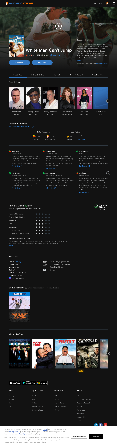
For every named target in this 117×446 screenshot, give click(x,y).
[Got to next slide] (108, 101)
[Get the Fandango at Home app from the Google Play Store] (29, 383)
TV (10, 403)
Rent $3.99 (19, 63)
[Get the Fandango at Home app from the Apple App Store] (15, 383)
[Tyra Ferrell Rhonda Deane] (84, 101)
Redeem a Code (37, 410)
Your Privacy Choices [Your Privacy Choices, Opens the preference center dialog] (79, 436)
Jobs (79, 421)
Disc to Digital (59, 403)
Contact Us (81, 410)
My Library (35, 396)
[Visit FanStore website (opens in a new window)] (113, 3)
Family (57, 399)
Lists (56, 396)
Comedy (18, 262)
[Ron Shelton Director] (16, 101)
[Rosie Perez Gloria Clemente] (67, 101)
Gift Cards (58, 410)
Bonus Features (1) (76, 75)
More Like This (97, 75)
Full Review (17, 166)
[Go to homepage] (19, 3)
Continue (96, 436)
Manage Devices (37, 406)
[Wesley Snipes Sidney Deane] (33, 101)
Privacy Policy (13, 432)
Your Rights (23, 434)
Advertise (80, 413)
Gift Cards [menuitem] (98, 3)
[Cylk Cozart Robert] (101, 101)
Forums (79, 406)
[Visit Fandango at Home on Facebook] (101, 425)
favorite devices (102, 63)
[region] (58, 436)
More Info (57, 75)
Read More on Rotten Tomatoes (21, 127)
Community (70, 140)
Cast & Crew (17, 75)
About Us (80, 396)
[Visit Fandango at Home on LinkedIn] (96, 425)
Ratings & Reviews (38, 75)
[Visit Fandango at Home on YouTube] (105, 425)
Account (34, 399)
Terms (45, 429)
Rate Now (81, 140)
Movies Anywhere (61, 406)
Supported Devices (84, 399)
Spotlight (12, 396)
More (79, 60)
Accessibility (81, 417)
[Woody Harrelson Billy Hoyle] (50, 101)
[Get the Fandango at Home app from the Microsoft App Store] (42, 383)
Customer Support (83, 403)
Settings (34, 403)
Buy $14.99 (42, 63)
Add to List (56, 55)
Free (10, 406)
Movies (11, 399)
